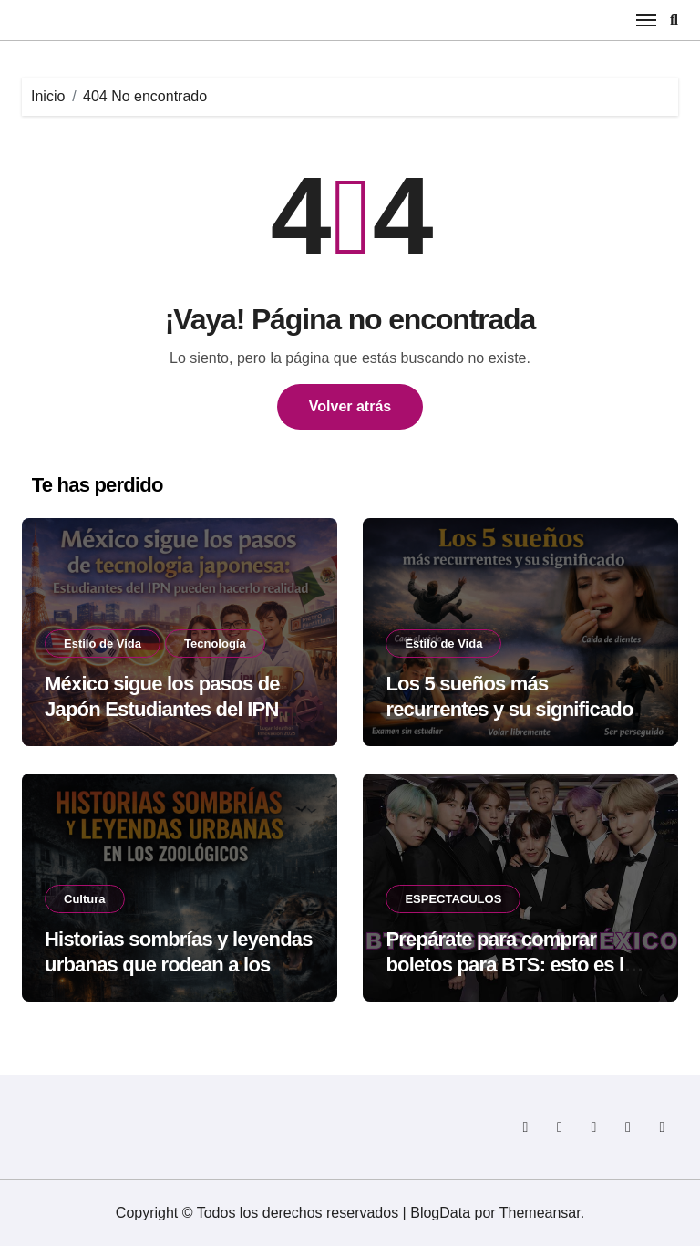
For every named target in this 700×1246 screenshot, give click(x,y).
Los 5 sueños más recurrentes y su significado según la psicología (509, 709)
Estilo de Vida (102, 643)
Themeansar (540, 1212)
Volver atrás (350, 406)
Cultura (85, 899)
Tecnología (215, 643)
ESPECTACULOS (453, 899)
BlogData (440, 1212)
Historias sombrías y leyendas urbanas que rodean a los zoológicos (179, 965)
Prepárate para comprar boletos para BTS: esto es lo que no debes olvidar (510, 965)
